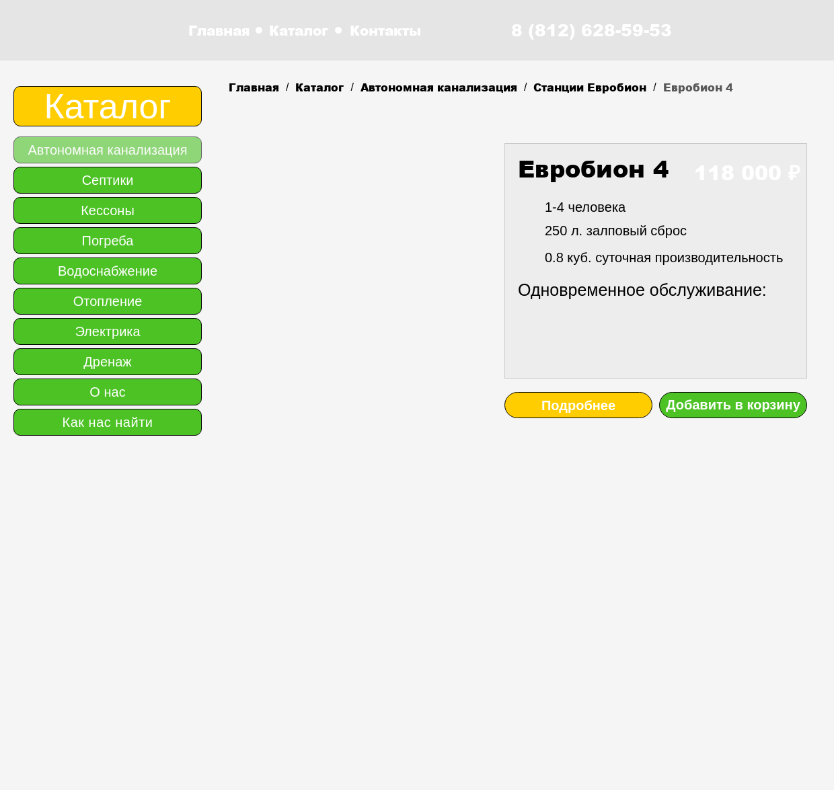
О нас (107, 392)
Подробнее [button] (578, 405)
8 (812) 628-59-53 (591, 29)
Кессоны (108, 210)
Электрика (107, 331)
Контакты (385, 30)
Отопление (108, 301)
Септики (108, 180)
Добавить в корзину (733, 404)
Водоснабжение (107, 271)
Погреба (108, 240)
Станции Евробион (589, 87)
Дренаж (107, 361)
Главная (219, 30)
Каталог (298, 30)
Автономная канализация (439, 87)
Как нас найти (108, 422)
